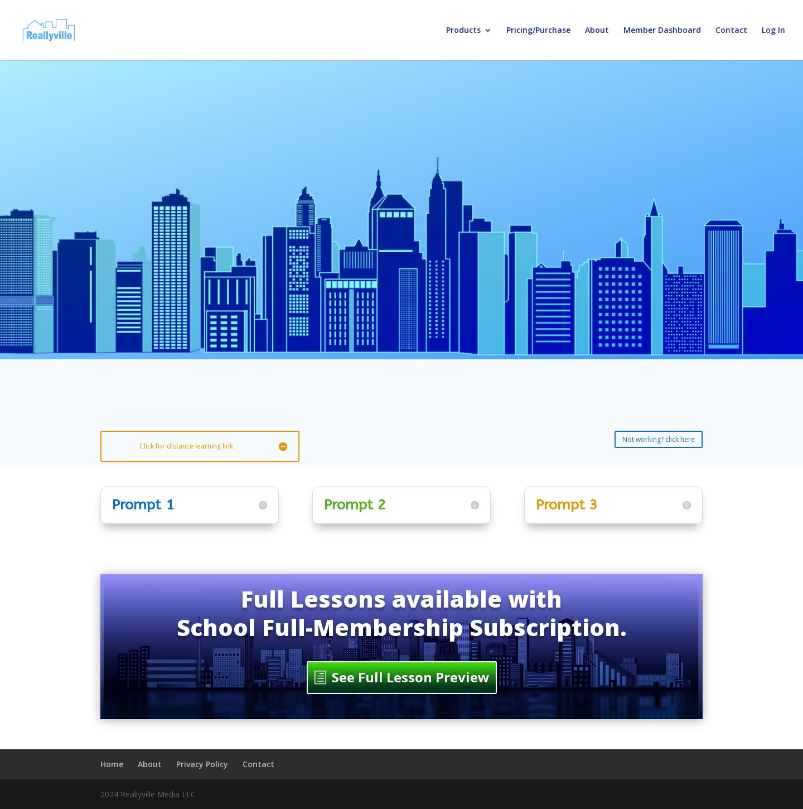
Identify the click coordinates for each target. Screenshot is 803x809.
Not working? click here (658, 439)
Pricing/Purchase (538, 30)
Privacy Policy (202, 764)
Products (463, 30)
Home (111, 764)
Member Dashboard (662, 30)
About (597, 30)
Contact (731, 30)
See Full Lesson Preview (411, 677)
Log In (773, 30)
